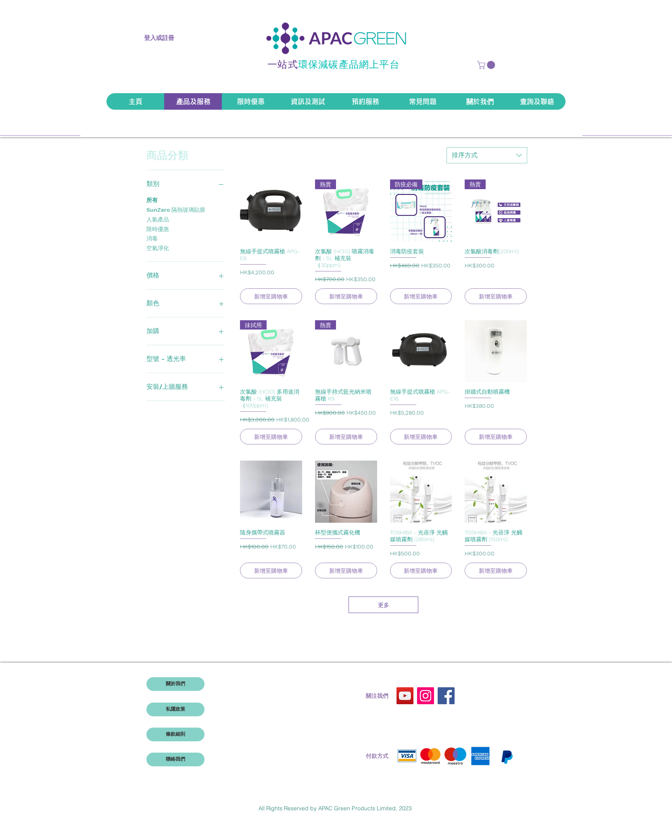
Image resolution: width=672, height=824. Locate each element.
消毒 (152, 238)
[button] (487, 65)
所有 (152, 199)
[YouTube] (405, 695)
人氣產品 (157, 219)
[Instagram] (425, 695)
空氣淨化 (157, 247)
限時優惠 (157, 228)
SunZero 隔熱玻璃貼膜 (175, 209)
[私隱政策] (175, 709)
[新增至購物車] (271, 296)
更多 (383, 605)
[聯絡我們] (175, 759)
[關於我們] (175, 684)
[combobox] (487, 155)
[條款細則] (175, 734)
